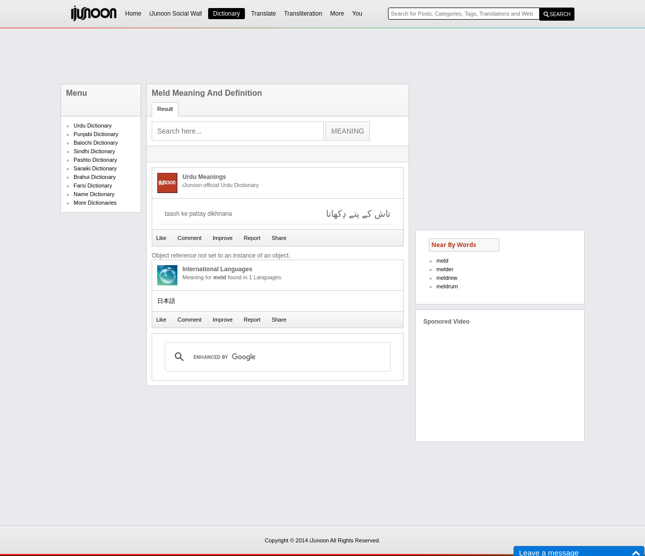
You (357, 13)
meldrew (447, 278)
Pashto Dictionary (95, 160)
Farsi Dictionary (93, 185)
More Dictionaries (95, 203)
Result (165, 109)
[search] (276, 357)
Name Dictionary (94, 194)
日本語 (166, 300)
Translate (263, 13)
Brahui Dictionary (95, 177)
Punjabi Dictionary (96, 134)
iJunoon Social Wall (176, 13)
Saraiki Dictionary (95, 168)
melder (445, 269)
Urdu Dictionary (93, 125)
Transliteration (303, 13)
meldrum (447, 286)
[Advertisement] (322, 56)
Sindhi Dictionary (94, 151)
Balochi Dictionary (96, 143)
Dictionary (226, 13)
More (337, 13)
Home (133, 13)
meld (442, 261)
